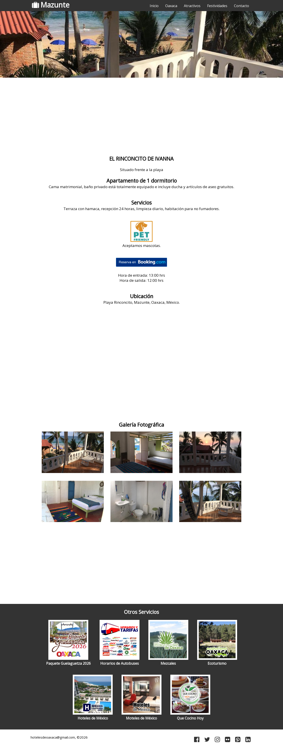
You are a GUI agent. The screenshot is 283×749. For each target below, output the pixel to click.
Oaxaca (171, 5)
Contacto (241, 5)
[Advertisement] (141, 114)
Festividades (217, 5)
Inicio (154, 5)
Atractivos (192, 5)
